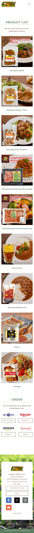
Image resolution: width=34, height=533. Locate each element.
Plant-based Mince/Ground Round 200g (17, 189)
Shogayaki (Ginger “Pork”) (17, 110)
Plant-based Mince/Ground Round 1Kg (17, 228)
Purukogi (16, 386)
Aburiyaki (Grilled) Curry (17, 307)
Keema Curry (17, 268)
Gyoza (17, 347)
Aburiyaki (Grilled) (17, 70)
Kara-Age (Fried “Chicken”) (17, 149)
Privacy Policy (17, 513)
